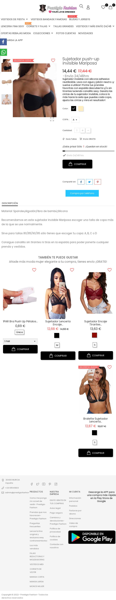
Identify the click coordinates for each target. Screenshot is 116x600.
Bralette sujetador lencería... (95, 419)
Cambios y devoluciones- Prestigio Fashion (58, 520)
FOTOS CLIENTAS (66, 33)
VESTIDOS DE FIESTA (14, 19)
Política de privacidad (55, 530)
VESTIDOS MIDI (37, 564)
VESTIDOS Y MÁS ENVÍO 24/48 (95, 26)
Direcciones (75, 518)
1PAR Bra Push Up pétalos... (20, 321)
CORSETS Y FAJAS (38, 25)
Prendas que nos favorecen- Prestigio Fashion (38, 515)
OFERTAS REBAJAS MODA (16, 33)
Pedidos (73, 505)
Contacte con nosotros (56, 546)
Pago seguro (56, 512)
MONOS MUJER (37, 586)
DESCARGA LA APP (12, 40)
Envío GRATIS (89, 138)
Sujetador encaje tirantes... (95, 322)
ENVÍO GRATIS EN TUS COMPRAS (58, 502)
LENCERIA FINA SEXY (12, 26)
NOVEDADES (85, 33)
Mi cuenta (74, 491)
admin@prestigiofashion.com (19, 492)
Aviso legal (55, 507)
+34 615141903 (12, 487)
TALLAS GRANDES (63, 26)
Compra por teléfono (82, 192)
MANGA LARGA (37, 581)
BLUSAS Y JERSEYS (79, 18)
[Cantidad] (76, 130)
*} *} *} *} (75, 119)
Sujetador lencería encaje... (58, 322)
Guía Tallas (71, 138)
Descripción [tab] (10, 203)
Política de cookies (55, 538)
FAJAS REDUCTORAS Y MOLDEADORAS (37, 556)
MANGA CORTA (37, 576)
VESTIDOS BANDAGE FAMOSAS (49, 19)
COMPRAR (77, 163)
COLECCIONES (43, 33)
